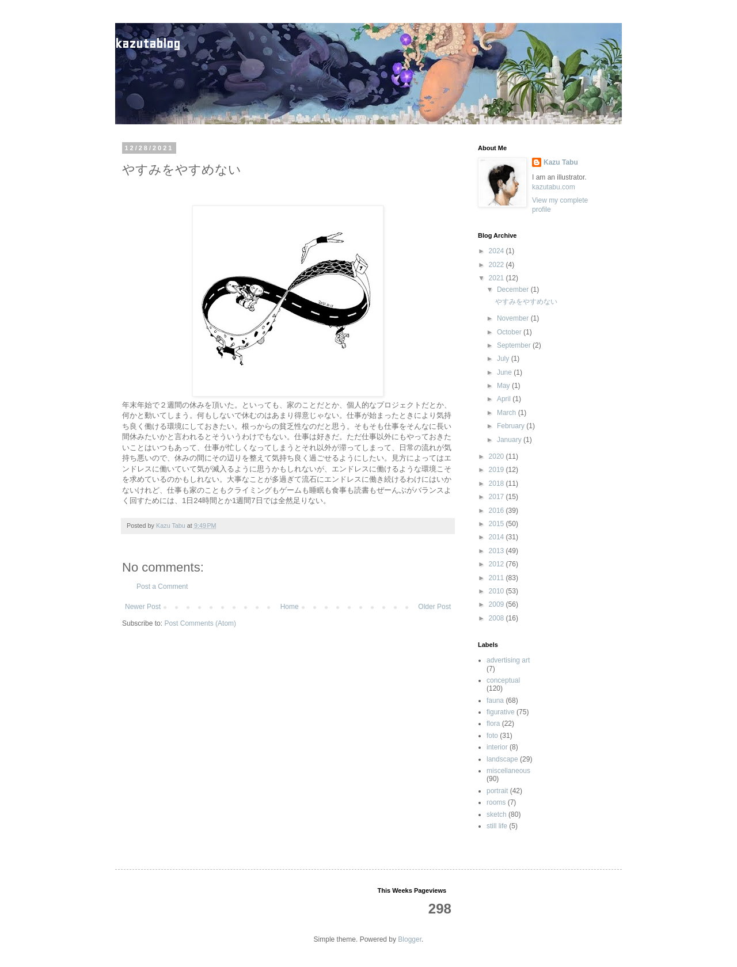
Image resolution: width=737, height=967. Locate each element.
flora (493, 723)
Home (289, 607)
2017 (497, 497)
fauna (495, 700)
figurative (501, 712)
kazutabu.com (553, 187)
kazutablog (147, 43)
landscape (502, 759)
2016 (497, 511)
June (505, 372)
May (504, 386)
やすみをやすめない (526, 302)
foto (492, 736)
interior (497, 747)
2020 (497, 456)
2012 (497, 564)
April (504, 399)
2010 (497, 591)
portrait (497, 791)
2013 (497, 551)
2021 (497, 278)
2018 (497, 483)
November (514, 318)
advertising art (508, 660)
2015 (497, 524)
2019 (497, 470)
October (510, 332)
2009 (497, 604)
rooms (496, 802)
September (515, 345)
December (514, 289)
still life (497, 826)
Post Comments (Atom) (200, 623)
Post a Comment (162, 587)
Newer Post (143, 607)
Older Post (434, 607)
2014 (497, 537)
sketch (497, 814)
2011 (497, 578)
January (510, 440)
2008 (497, 618)
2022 (497, 265)
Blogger (409, 939)
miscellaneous (508, 771)
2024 (497, 251)
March (507, 413)
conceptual (503, 680)
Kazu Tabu (561, 162)
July (504, 359)
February (511, 426)
